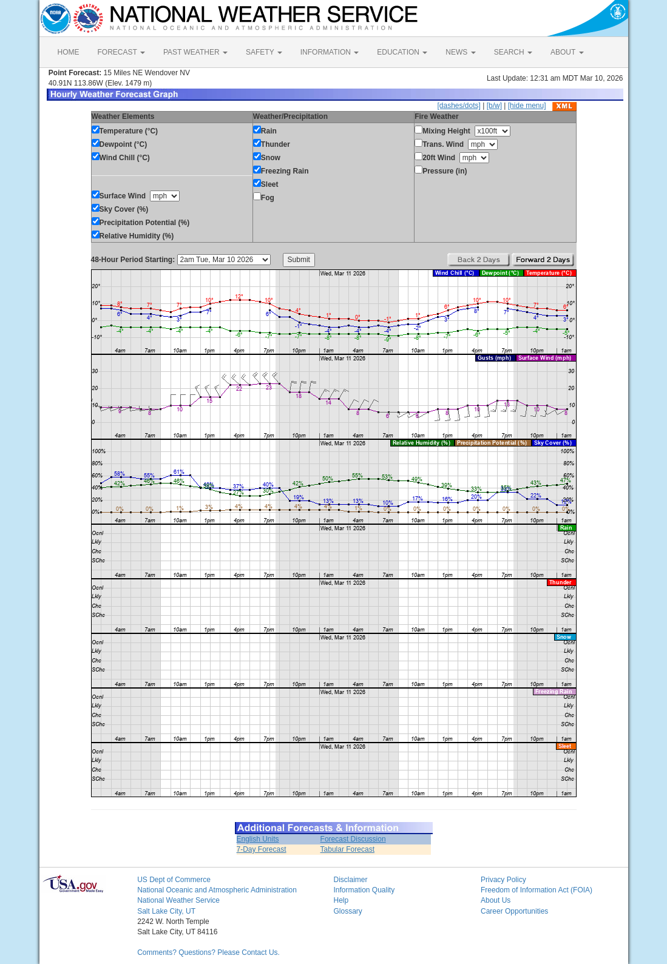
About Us (495, 900)
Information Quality (363, 890)
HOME (69, 52)
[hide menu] (527, 105)
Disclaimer (350, 879)
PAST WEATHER (195, 52)
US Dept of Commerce (174, 879)
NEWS (460, 52)
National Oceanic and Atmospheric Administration (217, 890)
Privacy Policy (503, 879)
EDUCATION (402, 52)
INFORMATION (329, 52)
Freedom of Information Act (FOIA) (536, 890)
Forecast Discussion (353, 839)
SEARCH (513, 52)
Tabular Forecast (347, 849)
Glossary (347, 911)
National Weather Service (178, 900)
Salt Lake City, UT (166, 911)
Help (340, 900)
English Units (258, 839)
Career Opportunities (514, 911)
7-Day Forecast (261, 849)
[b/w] (494, 105)
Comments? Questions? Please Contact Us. (208, 952)
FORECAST (121, 52)
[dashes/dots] (458, 105)
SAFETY (264, 52)
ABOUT (566, 52)
